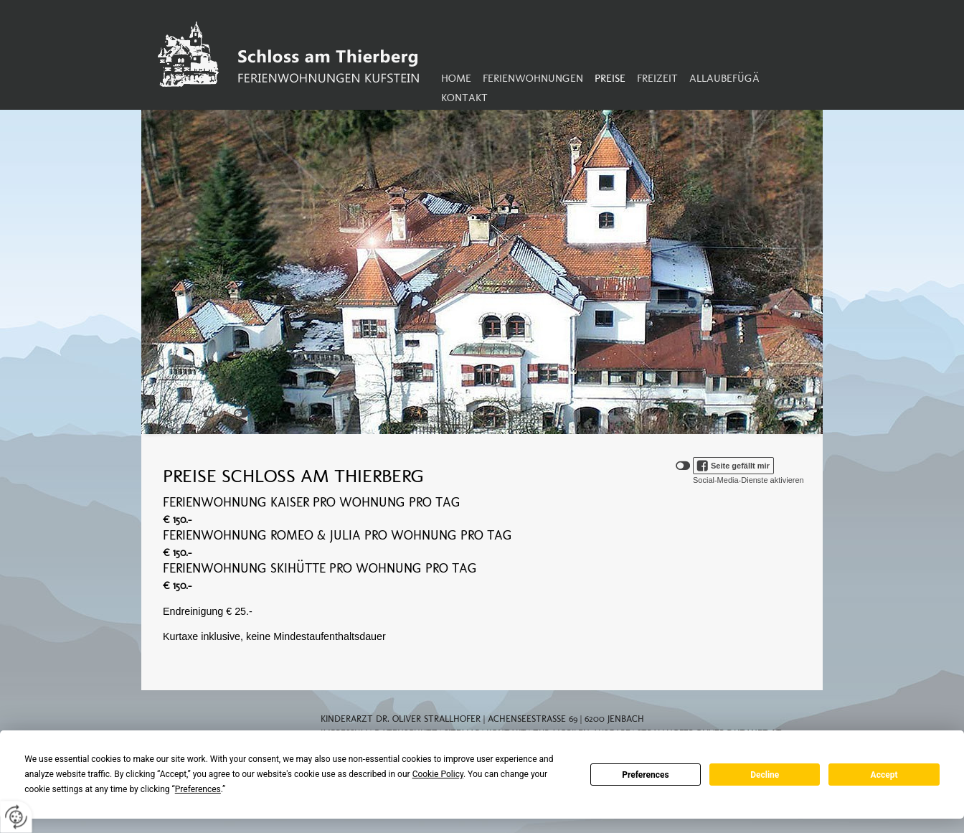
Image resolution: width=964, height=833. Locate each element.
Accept (884, 775)
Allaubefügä (724, 78)
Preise (610, 78)
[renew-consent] (16, 817)
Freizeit (657, 78)
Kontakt (464, 97)
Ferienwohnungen (533, 78)
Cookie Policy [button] (437, 774)
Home (456, 78)
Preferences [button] (198, 789)
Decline (764, 775)
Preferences (645, 775)
